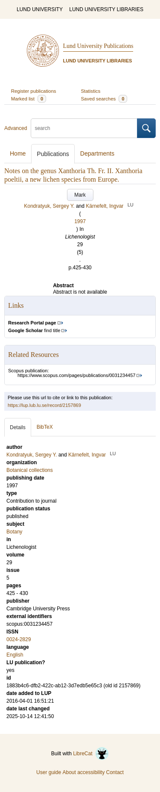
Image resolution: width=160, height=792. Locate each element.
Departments (97, 153)
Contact (115, 772)
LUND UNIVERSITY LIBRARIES (106, 9)
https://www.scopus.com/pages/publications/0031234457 (76, 375)
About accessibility (83, 772)
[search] (84, 128)
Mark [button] (80, 195)
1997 (80, 221)
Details (18, 427)
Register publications (33, 91)
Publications (53, 153)
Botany (14, 532)
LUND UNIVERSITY (40, 9)
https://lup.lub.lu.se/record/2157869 (44, 405)
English (14, 655)
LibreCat (91, 753)
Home (18, 153)
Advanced (15, 128)
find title (34, 330)
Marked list (28, 99)
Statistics (91, 91)
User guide (48, 772)
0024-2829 (18, 639)
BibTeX (45, 427)
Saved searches (104, 99)
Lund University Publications (98, 46)
